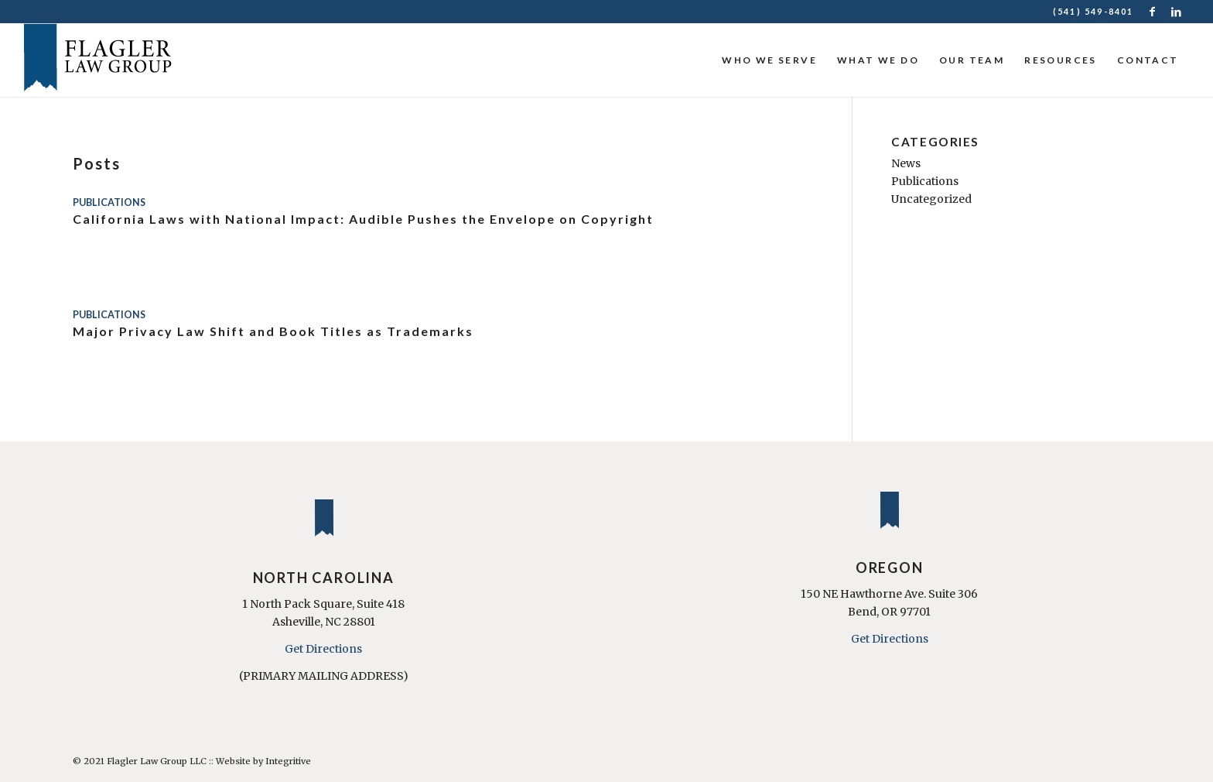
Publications (109, 202)
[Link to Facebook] (1154, 11)
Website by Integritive (263, 761)
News (906, 163)
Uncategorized (931, 199)
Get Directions (323, 649)
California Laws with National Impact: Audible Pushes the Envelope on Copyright (363, 218)
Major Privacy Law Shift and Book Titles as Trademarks (273, 331)
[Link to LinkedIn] (1177, 11)
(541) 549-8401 (1093, 11)
